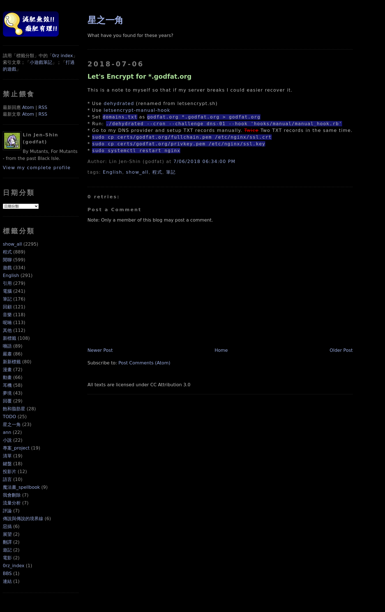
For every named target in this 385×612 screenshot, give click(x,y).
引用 (7, 283)
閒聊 (7, 259)
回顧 (7, 307)
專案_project (16, 448)
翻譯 (7, 542)
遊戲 (7, 267)
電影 (7, 557)
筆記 (7, 299)
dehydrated (119, 103)
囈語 (7, 346)
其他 (7, 330)
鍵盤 (7, 463)
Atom (28, 107)
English (11, 275)
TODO (9, 416)
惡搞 (7, 526)
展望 (7, 534)
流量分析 (12, 503)
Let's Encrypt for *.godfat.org (139, 76)
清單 (7, 456)
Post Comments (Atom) (144, 363)
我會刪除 (12, 495)
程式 (7, 252)
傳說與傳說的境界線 (23, 518)
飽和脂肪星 (14, 408)
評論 (7, 510)
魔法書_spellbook (21, 487)
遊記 (7, 550)
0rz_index (13, 565)
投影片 (9, 471)
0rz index (62, 55)
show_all (12, 244)
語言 (7, 479)
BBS (7, 573)
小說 (7, 440)
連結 (7, 581)
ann (7, 432)
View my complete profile (37, 167)
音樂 (7, 314)
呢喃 (7, 322)
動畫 (7, 377)
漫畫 (7, 369)
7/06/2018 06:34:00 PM (205, 161)
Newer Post (100, 350)
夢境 (7, 393)
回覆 (7, 401)
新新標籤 (12, 361)
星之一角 (12, 424)
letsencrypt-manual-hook (137, 110)
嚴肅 (7, 354)
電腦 (7, 291)
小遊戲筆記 (41, 62)
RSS (42, 107)
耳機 (7, 385)
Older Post (341, 350)
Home (221, 350)
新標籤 (9, 338)
